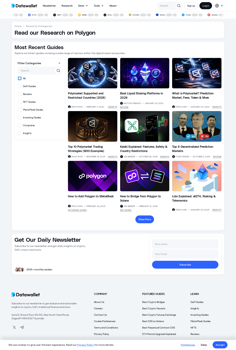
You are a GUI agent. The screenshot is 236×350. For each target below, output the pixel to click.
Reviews (124, 107)
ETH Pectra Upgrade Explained (159, 334)
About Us (99, 302)
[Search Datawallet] (179, 5)
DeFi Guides (126, 210)
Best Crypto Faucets (153, 308)
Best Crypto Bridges (153, 302)
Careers (98, 308)
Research (67, 5)
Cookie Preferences (104, 321)
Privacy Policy (101, 334)
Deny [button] (204, 344)
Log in (205, 5)
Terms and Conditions (106, 327)
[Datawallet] (46, 294)
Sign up (191, 5)
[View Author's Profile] (69, 106)
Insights (112, 107)
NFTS (193, 327)
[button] (83, 5)
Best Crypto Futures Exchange (159, 314)
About (112, 5)
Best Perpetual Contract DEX (158, 327)
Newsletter (49, 5)
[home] (24, 6)
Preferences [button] (188, 344)
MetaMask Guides (77, 210)
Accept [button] (220, 344)
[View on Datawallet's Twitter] (14, 327)
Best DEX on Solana (153, 321)
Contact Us (100, 314)
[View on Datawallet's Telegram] (22, 327)
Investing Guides (199, 314)
